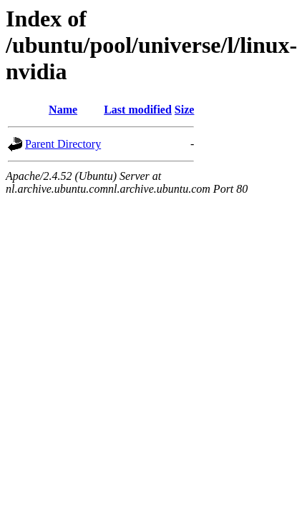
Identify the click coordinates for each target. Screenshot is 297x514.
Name (63, 110)
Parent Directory (63, 144)
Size (185, 110)
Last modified (138, 110)
